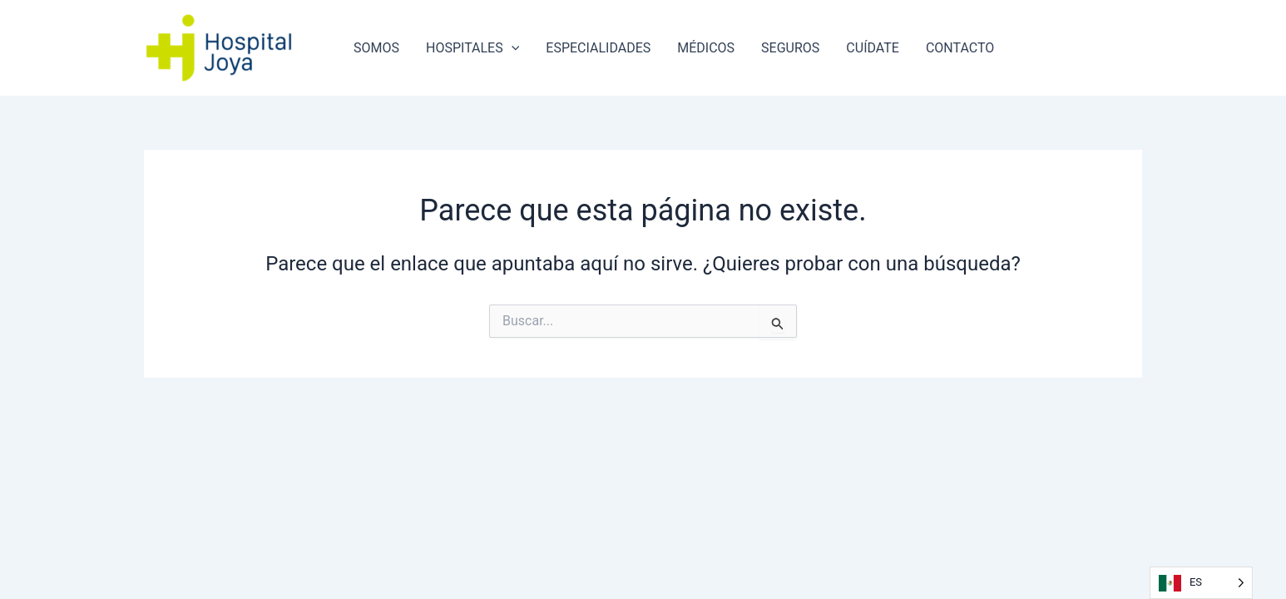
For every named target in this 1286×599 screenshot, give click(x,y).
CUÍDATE (872, 48)
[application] (511, 48)
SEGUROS (790, 48)
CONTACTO (960, 48)
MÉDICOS (706, 48)
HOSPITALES (472, 48)
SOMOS (376, 48)
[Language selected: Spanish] (1201, 583)
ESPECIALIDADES (598, 48)
